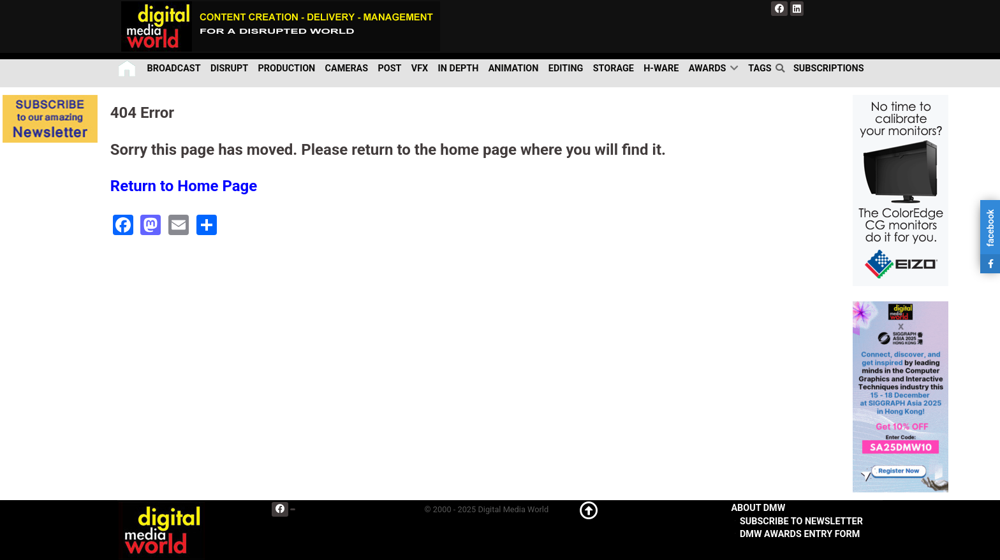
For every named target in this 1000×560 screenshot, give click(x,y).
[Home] (128, 68)
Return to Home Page (184, 186)
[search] (783, 68)
